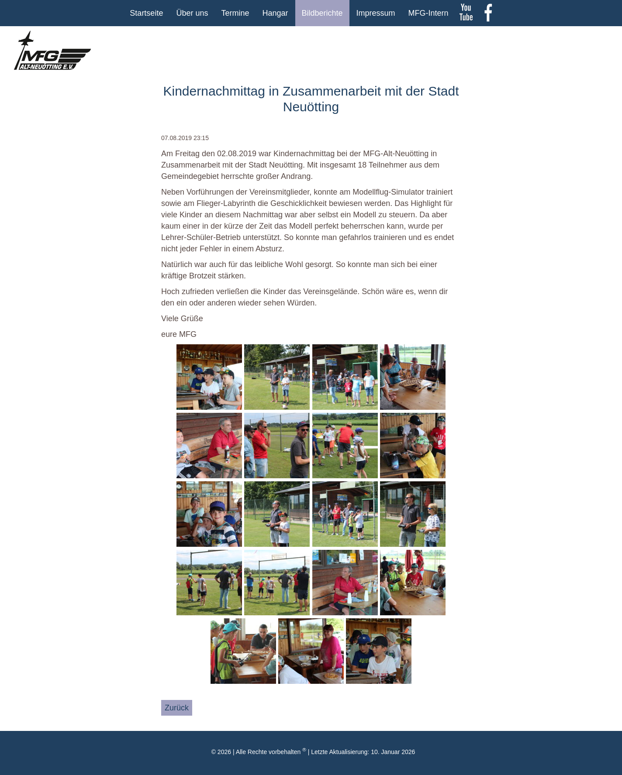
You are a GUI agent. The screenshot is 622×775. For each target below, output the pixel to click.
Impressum (375, 13)
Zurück (177, 707)
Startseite (146, 13)
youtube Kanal (466, 13)
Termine (235, 13)
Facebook (488, 13)
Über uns (192, 13)
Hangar (275, 13)
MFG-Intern (428, 13)
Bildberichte (322, 13)
